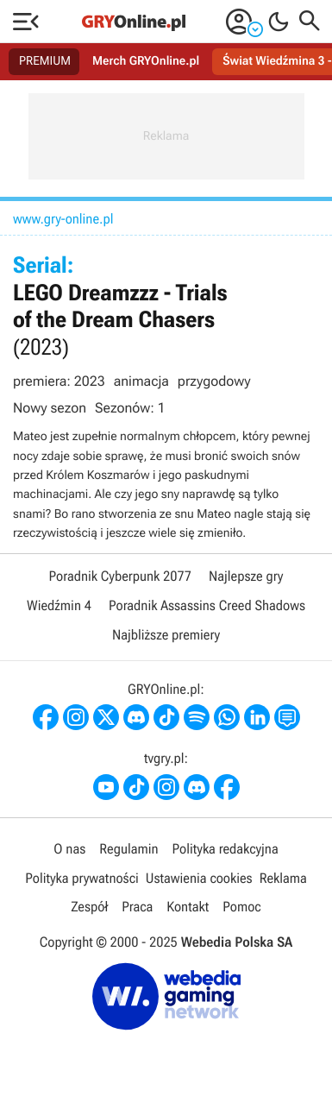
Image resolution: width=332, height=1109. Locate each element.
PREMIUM (45, 61)
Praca (137, 906)
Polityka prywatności (82, 878)
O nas (69, 849)
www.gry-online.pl (63, 219)
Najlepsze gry (246, 576)
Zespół (89, 906)
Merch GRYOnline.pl (145, 61)
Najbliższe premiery (166, 635)
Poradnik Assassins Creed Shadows (207, 605)
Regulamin (128, 849)
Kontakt (187, 906)
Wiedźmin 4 (59, 605)
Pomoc (241, 906)
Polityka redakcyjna (225, 849)
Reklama (283, 878)
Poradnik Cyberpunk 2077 (120, 576)
